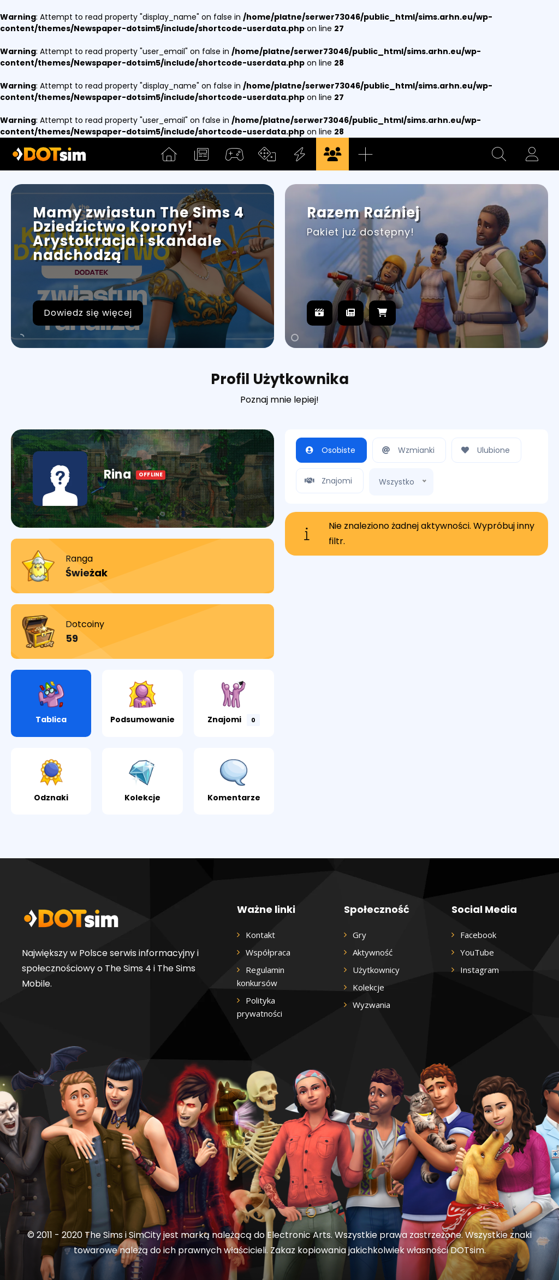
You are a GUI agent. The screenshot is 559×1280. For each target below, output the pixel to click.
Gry (359, 934)
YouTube (477, 952)
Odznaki (51, 781)
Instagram (479, 969)
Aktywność (373, 952)
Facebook (478, 934)
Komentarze (233, 781)
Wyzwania (371, 1004)
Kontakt (260, 934)
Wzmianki (406, 450)
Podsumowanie (142, 703)
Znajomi (233, 703)
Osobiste (328, 450)
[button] (499, 154)
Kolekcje (142, 781)
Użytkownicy (376, 969)
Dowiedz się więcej (88, 312)
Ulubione (483, 450)
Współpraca (268, 952)
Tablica (51, 703)
